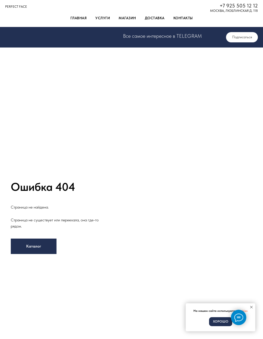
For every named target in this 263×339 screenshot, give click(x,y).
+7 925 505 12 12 (239, 6)
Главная (78, 18)
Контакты (183, 18)
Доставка (155, 18)
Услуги (102, 18)
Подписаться (242, 37)
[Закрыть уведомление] (251, 307)
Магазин (127, 18)
